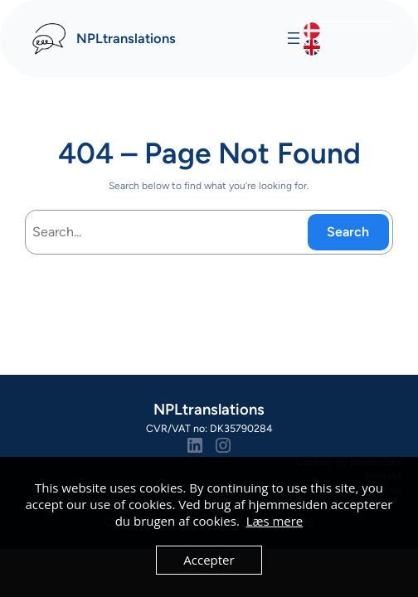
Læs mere (275, 520)
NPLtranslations (126, 38)
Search (348, 232)
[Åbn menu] (294, 38)
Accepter (208, 559)
